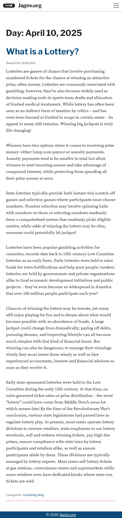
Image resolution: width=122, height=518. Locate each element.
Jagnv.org (30, 5)
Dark (9, 5)
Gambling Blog (33, 495)
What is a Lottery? (42, 51)
